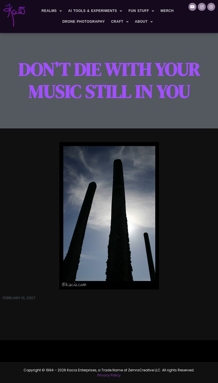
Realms (51, 11)
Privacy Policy (109, 375)
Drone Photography (83, 22)
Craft (120, 21)
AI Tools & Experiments (95, 11)
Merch (166, 11)
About (144, 21)
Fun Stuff (141, 11)
